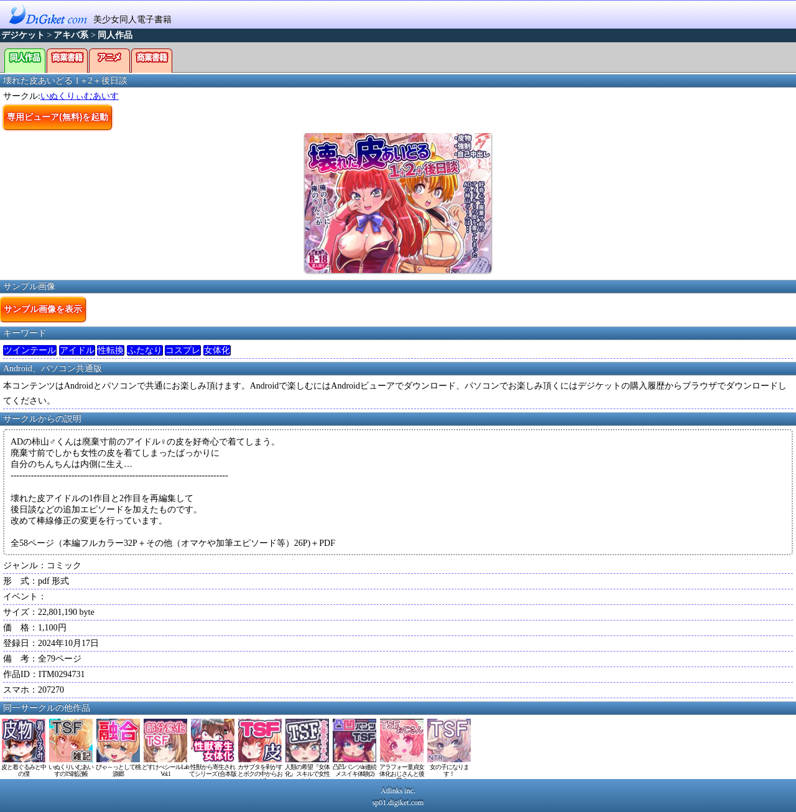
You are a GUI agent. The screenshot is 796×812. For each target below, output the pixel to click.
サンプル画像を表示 (43, 309)
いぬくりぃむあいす (79, 96)
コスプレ (182, 350)
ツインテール (30, 350)
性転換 (111, 350)
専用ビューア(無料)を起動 (57, 117)
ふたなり (144, 350)
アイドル (77, 350)
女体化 (217, 350)
